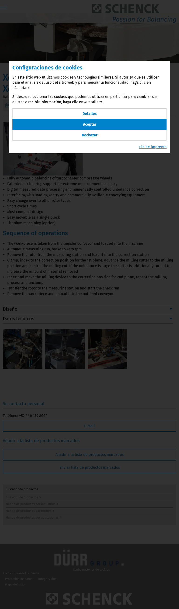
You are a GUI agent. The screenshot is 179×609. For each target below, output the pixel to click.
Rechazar (89, 135)
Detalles (90, 113)
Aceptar (89, 124)
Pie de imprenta (153, 147)
